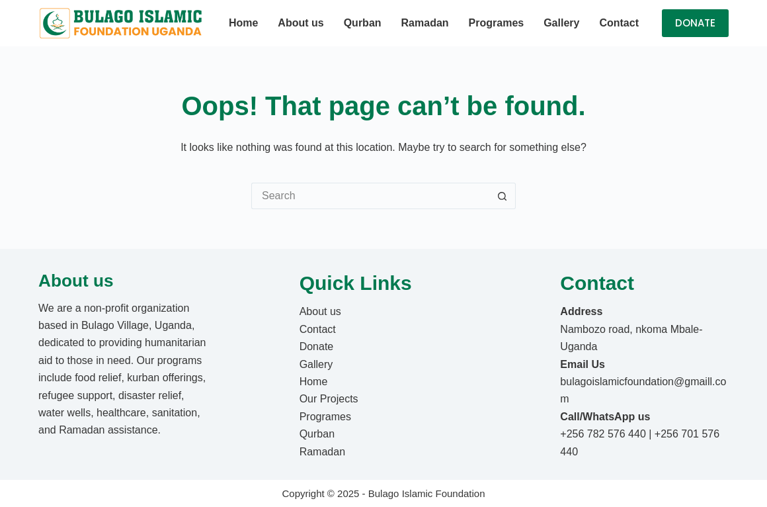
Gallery (561, 22)
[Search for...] (370, 196)
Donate (317, 346)
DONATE (695, 23)
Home (243, 22)
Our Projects (329, 398)
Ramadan (425, 22)
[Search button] (502, 196)
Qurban (363, 22)
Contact (619, 22)
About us (300, 22)
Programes (496, 22)
